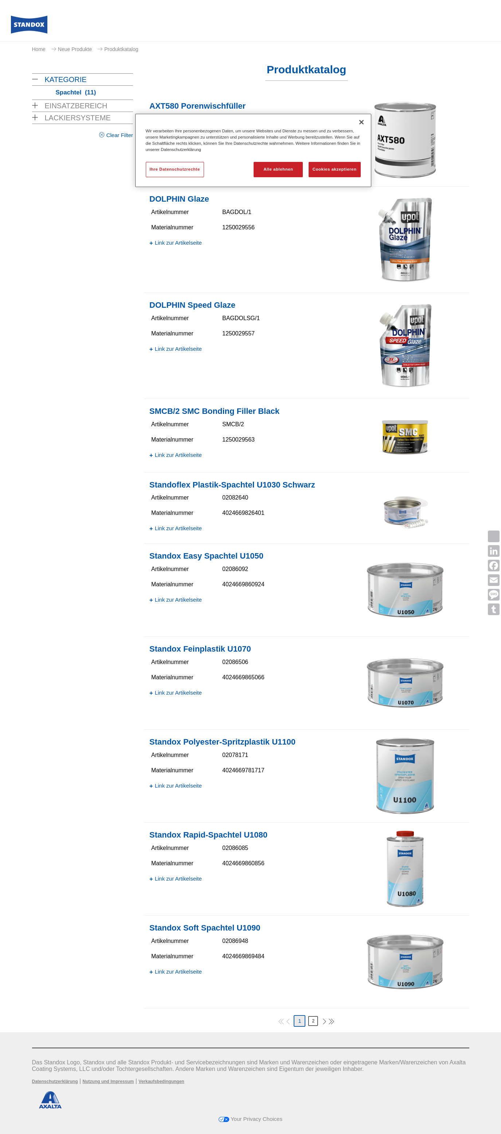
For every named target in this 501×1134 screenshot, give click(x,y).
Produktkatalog (121, 49)
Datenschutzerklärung (55, 1081)
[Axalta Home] (29, 26)
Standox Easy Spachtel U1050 (206, 555)
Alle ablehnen (278, 169)
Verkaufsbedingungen (161, 1081)
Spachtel (76, 92)
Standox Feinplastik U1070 (200, 648)
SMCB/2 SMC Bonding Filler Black (214, 411)
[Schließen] (361, 122)
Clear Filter (119, 135)
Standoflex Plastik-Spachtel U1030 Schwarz (232, 484)
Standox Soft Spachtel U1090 (204, 927)
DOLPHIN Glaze (179, 198)
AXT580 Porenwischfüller (197, 105)
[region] (253, 150)
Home (39, 49)
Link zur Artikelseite (178, 243)
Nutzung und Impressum (108, 1081)
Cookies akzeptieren (335, 169)
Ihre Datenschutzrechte (175, 169)
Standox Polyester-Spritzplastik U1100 (222, 741)
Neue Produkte (75, 49)
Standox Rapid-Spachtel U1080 (208, 834)
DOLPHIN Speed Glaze (192, 305)
